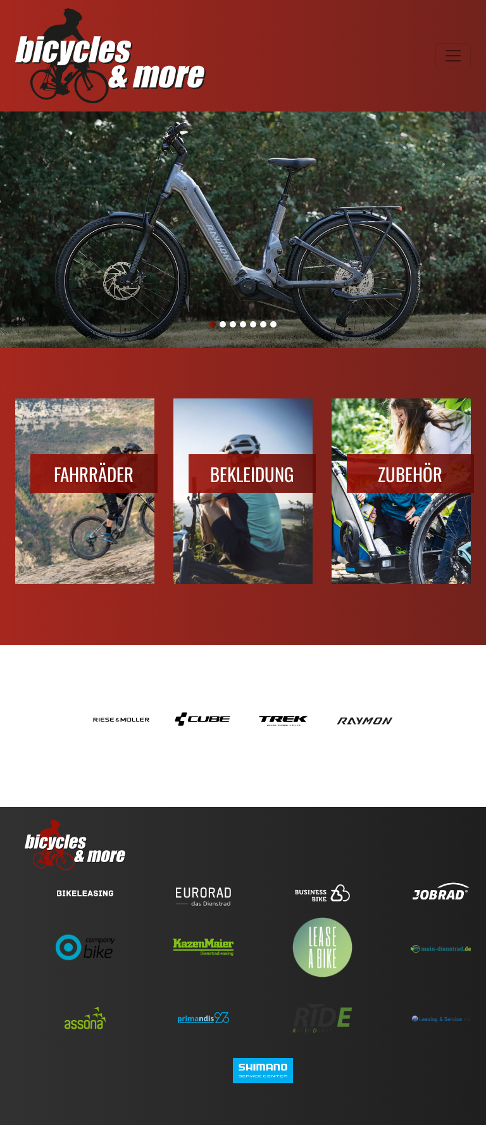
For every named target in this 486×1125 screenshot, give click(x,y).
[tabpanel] (243, 229)
